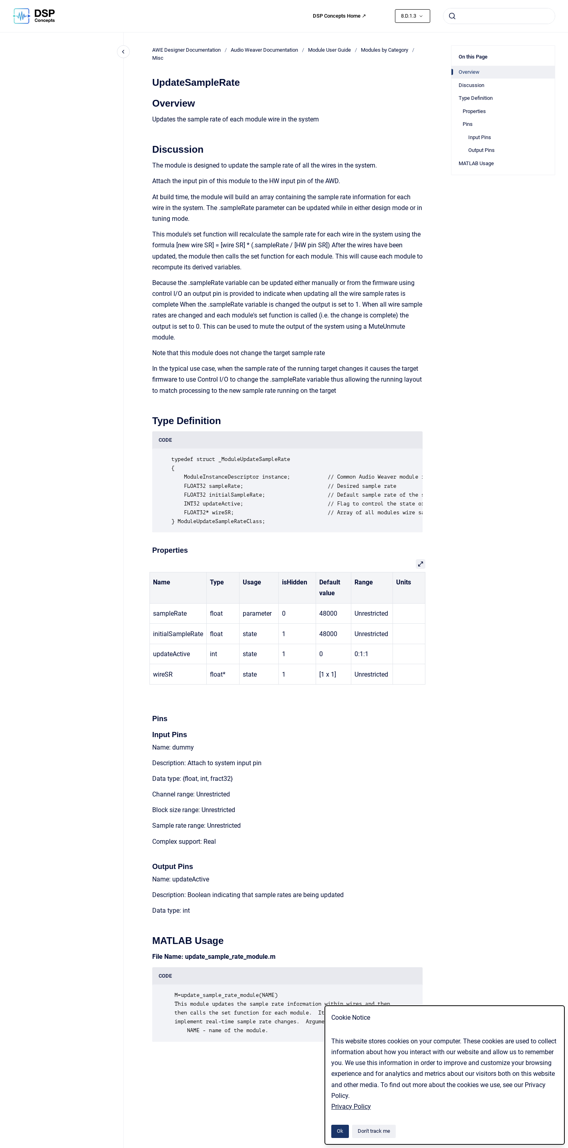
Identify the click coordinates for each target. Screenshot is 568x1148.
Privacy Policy (351, 1106)
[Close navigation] (123, 51)
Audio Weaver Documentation (264, 50)
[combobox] (499, 16)
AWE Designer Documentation (186, 50)
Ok (340, 1131)
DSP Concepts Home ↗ (339, 16)
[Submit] (452, 16)
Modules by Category (384, 50)
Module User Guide (329, 50)
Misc (157, 58)
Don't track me (374, 1131)
